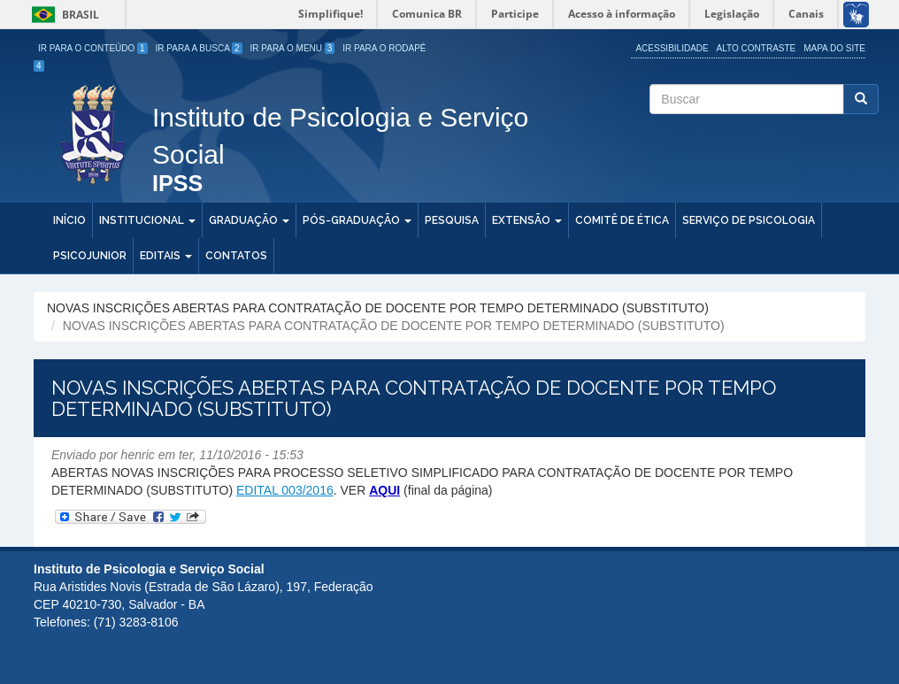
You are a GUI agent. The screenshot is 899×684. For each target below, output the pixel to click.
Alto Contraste (756, 48)
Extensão (527, 220)
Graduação (249, 220)
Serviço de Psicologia (748, 220)
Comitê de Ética (622, 220)
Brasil (62, 14)
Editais (166, 256)
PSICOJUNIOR (90, 256)
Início (69, 220)
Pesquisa (452, 220)
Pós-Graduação (357, 220)
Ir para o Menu (292, 48)
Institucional (147, 220)
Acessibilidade (671, 48)
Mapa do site (834, 48)
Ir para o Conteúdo (93, 48)
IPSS (177, 184)
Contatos (236, 256)
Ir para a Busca (199, 48)
